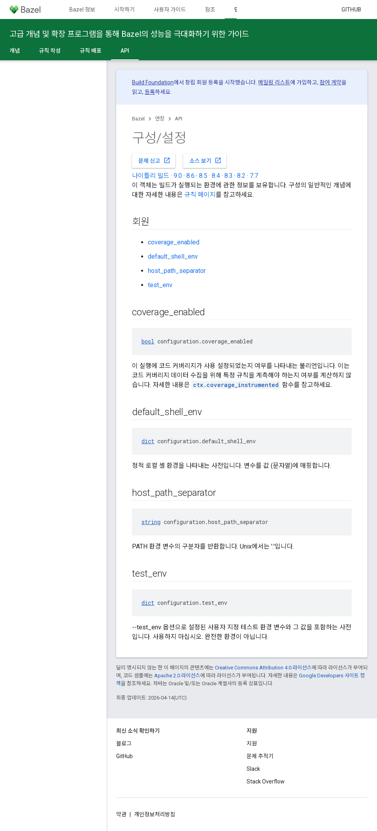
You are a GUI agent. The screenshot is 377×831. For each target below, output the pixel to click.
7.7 (254, 175)
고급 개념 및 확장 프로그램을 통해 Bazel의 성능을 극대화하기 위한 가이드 (129, 34)
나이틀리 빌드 (150, 175)
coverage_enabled (173, 242)
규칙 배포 (90, 51)
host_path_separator (177, 270)
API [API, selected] (125, 51)
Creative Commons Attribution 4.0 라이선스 (263, 668)
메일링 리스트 (274, 82)
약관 (121, 814)
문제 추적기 (260, 756)
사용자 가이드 (170, 9)
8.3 (228, 175)
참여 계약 (330, 82)
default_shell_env (173, 256)
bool (148, 341)
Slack (253, 769)
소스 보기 (205, 160)
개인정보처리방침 (154, 814)
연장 (160, 119)
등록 (150, 92)
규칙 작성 (50, 51)
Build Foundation (153, 82)
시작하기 (124, 9)
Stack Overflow (266, 781)
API (178, 119)
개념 (15, 51)
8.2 (241, 175)
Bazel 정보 (82, 9)
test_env (160, 285)
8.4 (216, 175)
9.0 (178, 175)
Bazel (138, 119)
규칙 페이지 (200, 194)
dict (148, 441)
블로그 (124, 743)
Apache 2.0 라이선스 (177, 676)
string (151, 522)
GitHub (351, 9)
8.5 (203, 175)
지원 (252, 743)
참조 (210, 9)
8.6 (190, 175)
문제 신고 (154, 160)
